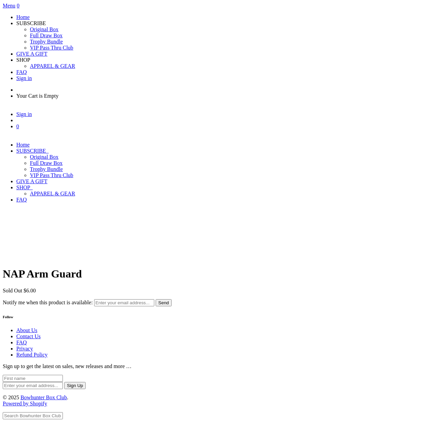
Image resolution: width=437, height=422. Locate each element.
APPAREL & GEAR (52, 66)
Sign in (24, 78)
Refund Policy (32, 355)
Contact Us (28, 336)
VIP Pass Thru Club (51, 48)
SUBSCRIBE (32, 151)
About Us (26, 330)
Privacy (24, 348)
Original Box (44, 29)
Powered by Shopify (25, 403)
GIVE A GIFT (32, 54)
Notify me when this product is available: (48, 302)
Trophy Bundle (46, 41)
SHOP (24, 187)
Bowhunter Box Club (43, 397)
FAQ (21, 72)
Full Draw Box (46, 35)
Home (23, 17)
